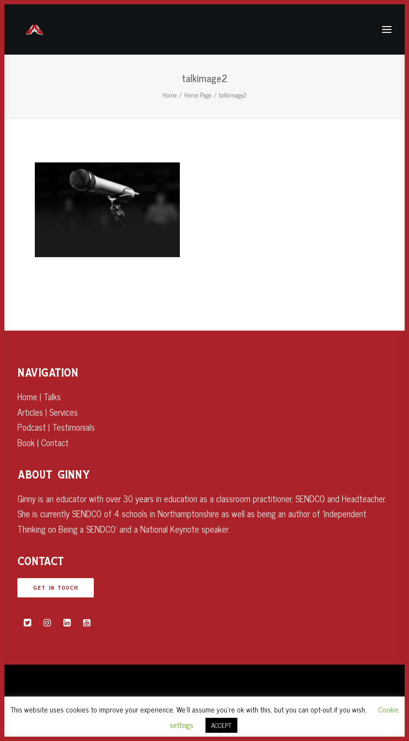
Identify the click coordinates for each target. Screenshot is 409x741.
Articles (30, 412)
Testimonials (73, 427)
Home (169, 95)
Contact (55, 442)
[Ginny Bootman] (34, 29)
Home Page (197, 95)
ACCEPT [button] (221, 725)
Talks (52, 396)
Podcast (31, 427)
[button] (27, 622)
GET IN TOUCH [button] (55, 588)
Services (63, 412)
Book (26, 442)
